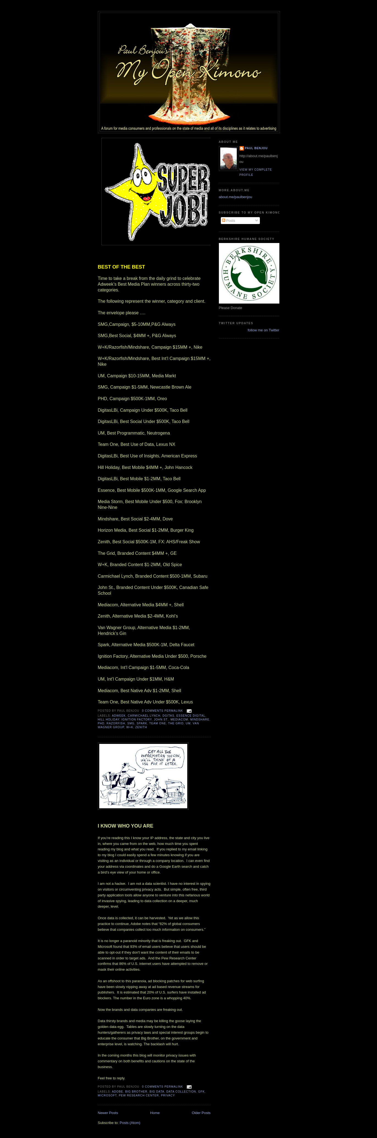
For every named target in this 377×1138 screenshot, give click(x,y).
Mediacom (179, 719)
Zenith (141, 727)
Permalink (173, 710)
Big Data (157, 1091)
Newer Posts (108, 1113)
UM (188, 723)
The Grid (176, 723)
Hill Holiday (108, 719)
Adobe (117, 1091)
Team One (157, 723)
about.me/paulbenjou (235, 197)
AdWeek (119, 715)
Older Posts (201, 1113)
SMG (130, 723)
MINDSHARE (200, 719)
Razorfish (116, 723)
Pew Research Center (139, 1095)
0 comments (153, 710)
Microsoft (107, 1095)
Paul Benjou (256, 148)
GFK (201, 1091)
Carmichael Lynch (144, 715)
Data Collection (181, 1091)
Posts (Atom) (130, 1123)
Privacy (168, 1095)
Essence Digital (191, 715)
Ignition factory (137, 719)
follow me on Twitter (263, 330)
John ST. (161, 719)
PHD (101, 723)
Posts (228, 221)
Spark (142, 723)
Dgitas (168, 715)
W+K (129, 727)
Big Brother (136, 1091)
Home (155, 1113)
